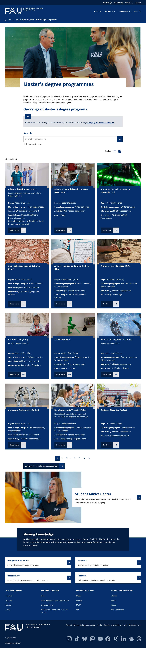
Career (113, 605)
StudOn (9, 600)
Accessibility (116, 625)
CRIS (43, 596)
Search (129, 2)
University (123, 11)
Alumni (114, 596)
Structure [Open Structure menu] (118, 2)
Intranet (79, 600)
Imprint (99, 625)
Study (96, 11)
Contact (69, 625)
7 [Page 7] (74, 458)
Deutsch (138, 2)
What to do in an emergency (84, 625)
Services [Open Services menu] (107, 2)
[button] (38, 562)
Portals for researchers (50, 590)
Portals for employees (85, 590)
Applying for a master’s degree (100, 122)
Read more (14, 230)
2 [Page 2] (62, 458)
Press (113, 600)
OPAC (8, 609)
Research (109, 11)
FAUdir (78, 596)
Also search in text (32, 144)
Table (114, 151)
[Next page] (89, 458)
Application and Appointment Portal (55, 600)
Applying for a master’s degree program (41, 466)
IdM (77, 609)
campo (8, 605)
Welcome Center (47, 605)
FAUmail (9, 596)
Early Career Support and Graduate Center (54, 610)
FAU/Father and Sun (13, 643)
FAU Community (117, 609)
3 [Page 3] (66, 458)
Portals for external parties (122, 590)
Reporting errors (135, 625)
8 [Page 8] (79, 458)
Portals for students (14, 590)
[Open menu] (137, 11)
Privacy (107, 625)
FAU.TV (78, 605)
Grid (120, 151)
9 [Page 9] (84, 458)
